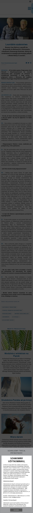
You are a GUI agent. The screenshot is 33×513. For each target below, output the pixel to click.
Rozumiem (16, 510)
